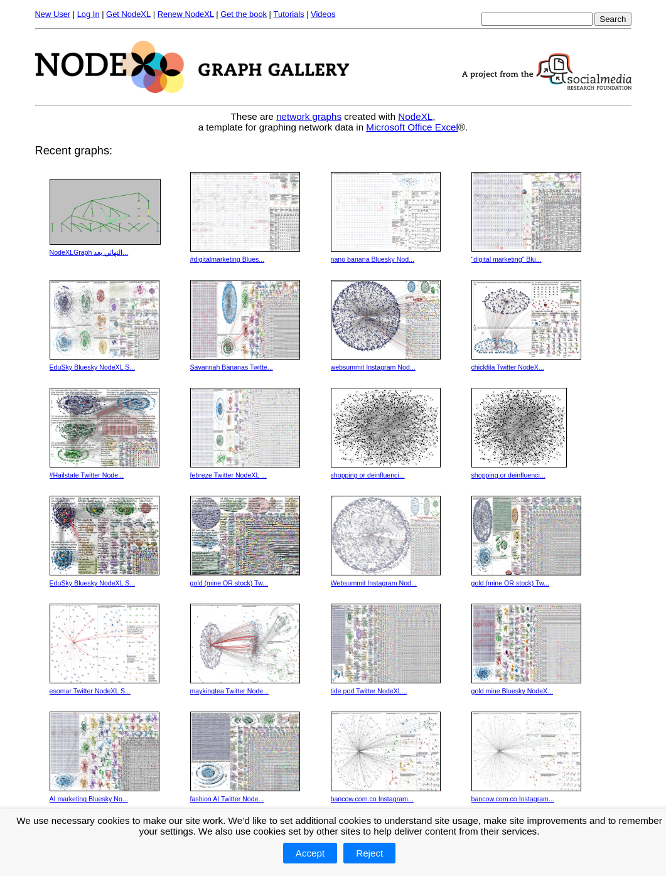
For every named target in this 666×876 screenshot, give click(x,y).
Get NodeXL (128, 14)
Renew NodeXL (186, 14)
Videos (323, 14)
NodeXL (415, 116)
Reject (369, 853)
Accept (310, 853)
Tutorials (289, 14)
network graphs (308, 116)
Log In (88, 14)
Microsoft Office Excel (412, 127)
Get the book (243, 14)
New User (53, 14)
